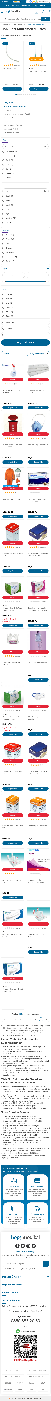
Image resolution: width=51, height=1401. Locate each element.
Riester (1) (8, 261)
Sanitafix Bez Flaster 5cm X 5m (12, 772)
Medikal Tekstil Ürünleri (13, 118)
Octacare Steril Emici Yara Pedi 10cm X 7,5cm (12, 718)
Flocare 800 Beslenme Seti (38, 662)
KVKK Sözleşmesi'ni (13, 1269)
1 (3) (5, 209)
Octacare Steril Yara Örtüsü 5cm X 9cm (12, 990)
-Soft (11, 1398)
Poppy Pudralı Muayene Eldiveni (11, 663)
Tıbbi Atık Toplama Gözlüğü (35, 718)
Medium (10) (9, 218)
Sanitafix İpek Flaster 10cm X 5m (12, 827)
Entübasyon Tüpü (9, 69)
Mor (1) (6, 178)
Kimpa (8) (7, 248)
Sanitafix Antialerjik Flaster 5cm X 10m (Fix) (38, 554)
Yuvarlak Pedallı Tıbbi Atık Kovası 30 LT (12, 446)
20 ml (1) (7, 312)
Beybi (31, 69)
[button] (16, 94)
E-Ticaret (17, 1398)
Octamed (6, 605)
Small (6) (7, 205)
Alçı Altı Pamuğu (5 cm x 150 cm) (11, 881)
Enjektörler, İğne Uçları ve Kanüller (17, 114)
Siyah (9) (7, 160)
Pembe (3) (8, 173)
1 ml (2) (7, 294)
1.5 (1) (6, 222)
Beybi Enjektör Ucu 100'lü (38, 71)
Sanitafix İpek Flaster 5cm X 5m (37, 827)
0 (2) (5, 214)
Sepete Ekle (12, 89)
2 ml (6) (7, 298)
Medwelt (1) (8, 252)
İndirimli (7, 328)
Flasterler (7, 122)
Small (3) (7, 196)
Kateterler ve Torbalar (12, 133)
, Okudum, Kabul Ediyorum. (22, 1269)
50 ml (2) (7, 316)
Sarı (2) (7, 169)
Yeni (5, 335)
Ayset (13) (8, 235)
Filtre (12, 353)
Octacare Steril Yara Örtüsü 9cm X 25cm (12, 936)
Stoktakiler (8, 322)
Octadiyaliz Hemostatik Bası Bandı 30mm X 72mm (38, 609)
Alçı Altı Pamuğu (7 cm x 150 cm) (37, 936)
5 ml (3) (7, 303)
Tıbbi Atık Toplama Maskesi (38, 445)
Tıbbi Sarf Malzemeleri (14, 106)
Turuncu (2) (8, 156)
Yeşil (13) (7, 164)
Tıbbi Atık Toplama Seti (11, 499)
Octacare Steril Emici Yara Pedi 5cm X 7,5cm (12, 609)
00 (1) (6, 200)
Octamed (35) (9, 257)
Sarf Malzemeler (19, 25)
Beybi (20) (8, 239)
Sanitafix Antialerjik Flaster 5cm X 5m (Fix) (38, 772)
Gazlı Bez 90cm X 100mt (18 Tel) (37, 391)
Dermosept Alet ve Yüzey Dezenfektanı (11, 391)
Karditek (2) (8, 243)
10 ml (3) (7, 307)
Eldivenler (7, 110)
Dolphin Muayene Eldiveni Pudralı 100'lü (37, 500)
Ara (45, 19)
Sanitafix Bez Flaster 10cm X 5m (12, 554)
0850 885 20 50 (25, 1320)
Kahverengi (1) (10, 151)
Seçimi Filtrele (25, 342)
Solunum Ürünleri (11, 129)
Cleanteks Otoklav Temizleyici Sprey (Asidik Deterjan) (37, 881)
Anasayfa (5, 25)
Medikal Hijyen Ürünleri (13, 125)
